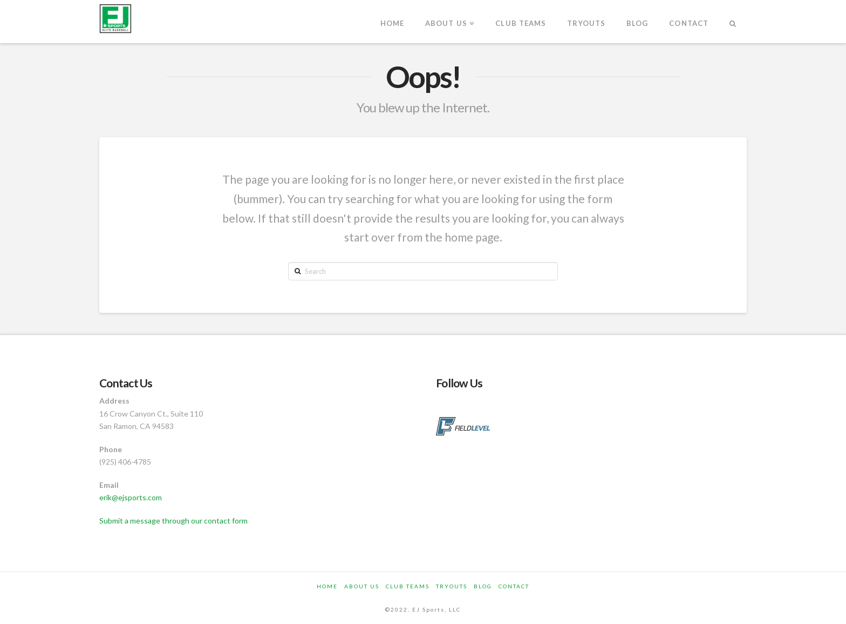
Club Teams (407, 586)
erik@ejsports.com (130, 497)
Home (327, 586)
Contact (514, 586)
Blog (483, 586)
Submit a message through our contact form (173, 520)
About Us (361, 586)
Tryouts (451, 586)
